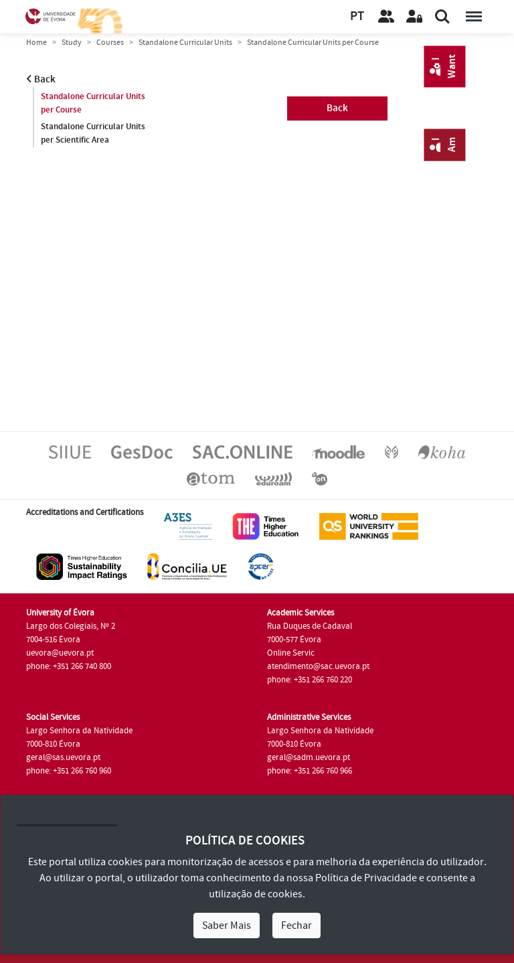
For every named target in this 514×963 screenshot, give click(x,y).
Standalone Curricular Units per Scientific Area (93, 133)
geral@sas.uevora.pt (63, 757)
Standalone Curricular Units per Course (93, 103)
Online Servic (291, 653)
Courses (110, 43)
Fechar (296, 925)
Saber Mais (226, 925)
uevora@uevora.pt (60, 653)
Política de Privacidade (366, 878)
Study (72, 43)
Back (41, 79)
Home (36, 43)
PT (357, 16)
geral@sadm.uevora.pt (308, 757)
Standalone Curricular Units (185, 43)
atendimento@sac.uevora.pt (318, 666)
